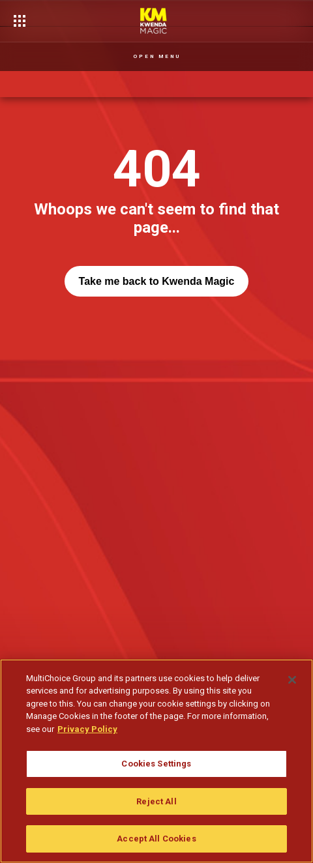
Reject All (156, 801)
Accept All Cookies (156, 838)
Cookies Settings (156, 763)
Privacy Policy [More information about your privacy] (87, 729)
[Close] (292, 680)
